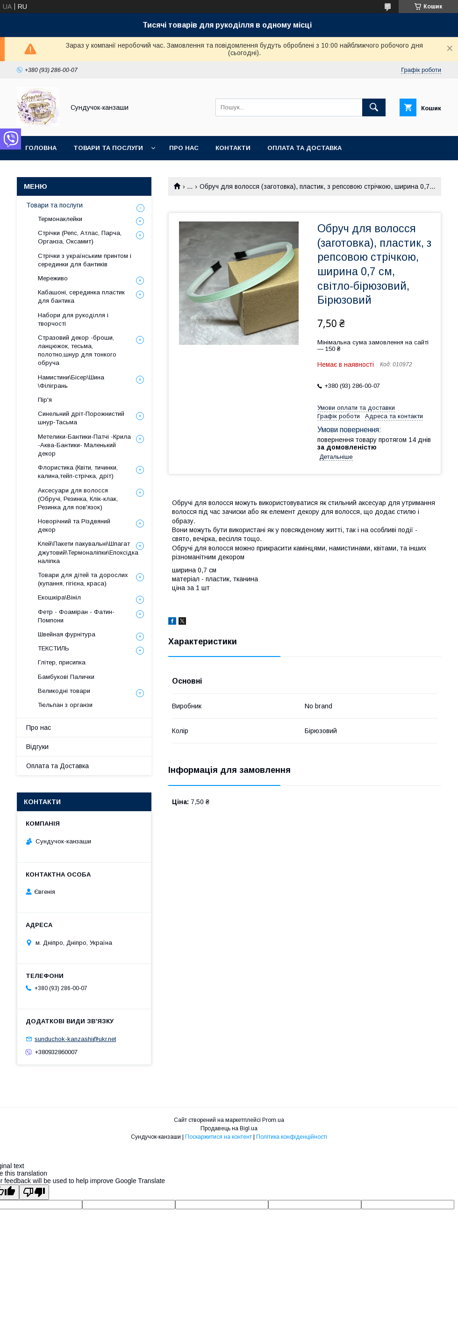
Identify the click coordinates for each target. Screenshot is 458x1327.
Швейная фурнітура (66, 634)
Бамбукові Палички (66, 676)
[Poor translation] (34, 1192)
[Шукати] (374, 107)
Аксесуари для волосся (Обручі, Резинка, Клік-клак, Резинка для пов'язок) (78, 499)
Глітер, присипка (62, 662)
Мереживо (53, 278)
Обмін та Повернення (64, 172)
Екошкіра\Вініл (59, 597)
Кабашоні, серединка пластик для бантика (81, 296)
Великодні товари (64, 690)
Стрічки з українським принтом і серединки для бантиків (84, 260)
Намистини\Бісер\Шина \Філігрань (71, 381)
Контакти (232, 147)
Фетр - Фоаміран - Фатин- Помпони (76, 616)
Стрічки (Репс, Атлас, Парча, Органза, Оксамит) (80, 237)
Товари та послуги (108, 147)
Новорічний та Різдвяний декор (74, 525)
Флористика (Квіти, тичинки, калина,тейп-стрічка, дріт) (78, 471)
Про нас (184, 147)
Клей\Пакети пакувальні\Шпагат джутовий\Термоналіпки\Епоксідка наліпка (88, 552)
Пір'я (45, 399)
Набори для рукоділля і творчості (73, 319)
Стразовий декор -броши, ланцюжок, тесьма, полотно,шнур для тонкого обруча (77, 350)
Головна (41, 147)
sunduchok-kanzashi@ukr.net (75, 1038)
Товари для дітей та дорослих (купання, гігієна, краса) (83, 579)
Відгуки (37, 746)
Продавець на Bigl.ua (229, 1128)
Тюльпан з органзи (65, 704)
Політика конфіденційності (291, 1137)
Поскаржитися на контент (218, 1137)
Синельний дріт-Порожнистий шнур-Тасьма (81, 418)
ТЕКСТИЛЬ (53, 648)
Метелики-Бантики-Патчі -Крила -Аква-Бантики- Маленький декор (84, 445)
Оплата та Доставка (304, 147)
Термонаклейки (60, 218)
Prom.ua (273, 1120)
